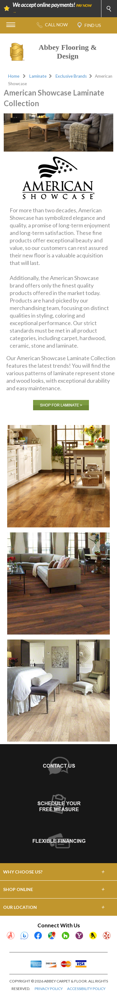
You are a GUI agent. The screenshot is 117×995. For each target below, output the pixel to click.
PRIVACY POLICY (49, 988)
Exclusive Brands (71, 76)
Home (13, 76)
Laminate (37, 76)
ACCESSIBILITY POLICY (86, 988)
